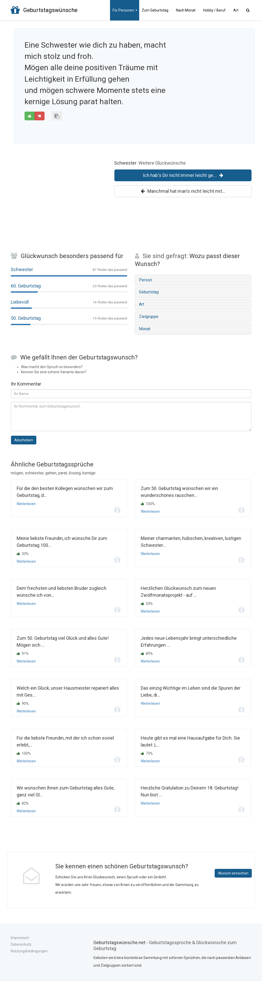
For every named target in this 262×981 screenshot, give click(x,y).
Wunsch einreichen (233, 873)
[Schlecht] (40, 116)
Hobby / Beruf (216, 10)
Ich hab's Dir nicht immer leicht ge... (183, 175)
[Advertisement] (212, 72)
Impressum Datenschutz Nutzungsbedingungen (29, 944)
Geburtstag (157, 10)
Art (237, 10)
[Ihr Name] (131, 393)
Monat (187, 10)
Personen (125, 10)
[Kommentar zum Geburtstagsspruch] (131, 416)
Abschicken (23, 440)
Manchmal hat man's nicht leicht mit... (183, 191)
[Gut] (30, 116)
